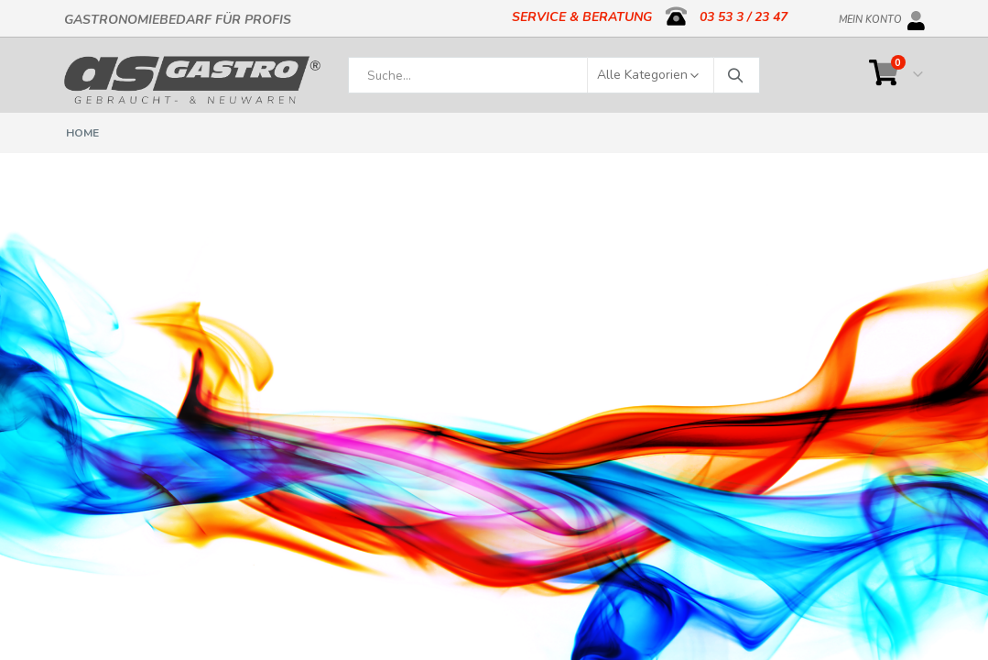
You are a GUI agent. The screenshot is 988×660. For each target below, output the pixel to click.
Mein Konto (870, 16)
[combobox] (554, 75)
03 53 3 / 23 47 (743, 17)
